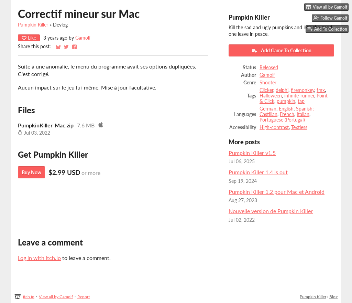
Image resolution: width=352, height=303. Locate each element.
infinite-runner (299, 95)
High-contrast (274, 127)
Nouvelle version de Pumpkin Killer (271, 211)
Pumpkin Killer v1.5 (252, 152)
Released (269, 67)
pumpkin (286, 101)
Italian (303, 114)
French (287, 114)
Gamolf (83, 38)
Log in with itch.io (39, 257)
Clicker (266, 90)
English (286, 109)
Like (29, 38)
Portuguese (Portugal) (282, 120)
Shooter (268, 82)
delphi (282, 90)
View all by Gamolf (56, 296)
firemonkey (302, 90)
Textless (299, 127)
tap (301, 101)
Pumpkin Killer (33, 25)
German (268, 109)
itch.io (28, 296)
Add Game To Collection (281, 51)
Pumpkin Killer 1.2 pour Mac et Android (276, 191)
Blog (333, 296)
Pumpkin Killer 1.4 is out (258, 172)
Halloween (271, 95)
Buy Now (31, 172)
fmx (321, 90)
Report (83, 296)
